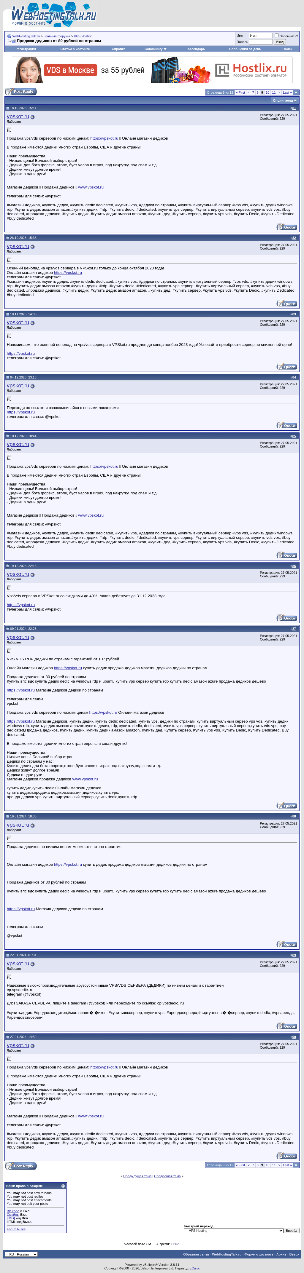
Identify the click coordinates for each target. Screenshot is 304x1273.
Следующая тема (167, 1176)
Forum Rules (16, 1229)
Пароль (242, 42)
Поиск (287, 49)
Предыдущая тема (137, 1176)
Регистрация (26, 49)
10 (267, 92)
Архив (281, 1254)
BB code (13, 1211)
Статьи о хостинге (75, 49)
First (240, 92)
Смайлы (13, 1214)
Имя (240, 35)
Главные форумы (57, 36)
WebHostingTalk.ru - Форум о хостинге (242, 1254)
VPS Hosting (83, 36)
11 (274, 92)
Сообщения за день (245, 49)
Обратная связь (196, 1254)
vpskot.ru (18, 116)
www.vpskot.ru (91, 187)
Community (156, 49)
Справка (118, 49)
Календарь (196, 49)
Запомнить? (286, 36)
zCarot (195, 1268)
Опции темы (283, 100)
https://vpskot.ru (104, 138)
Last (287, 92)
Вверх (294, 1254)
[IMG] (11, 1218)
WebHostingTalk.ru (26, 36)
